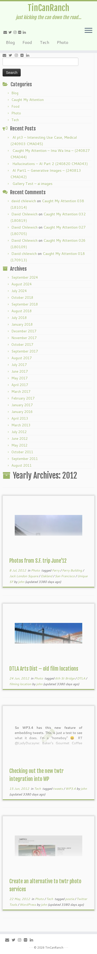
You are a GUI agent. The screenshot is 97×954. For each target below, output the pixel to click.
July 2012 (19, 431)
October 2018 (22, 297)
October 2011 (22, 452)
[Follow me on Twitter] (11, 32)
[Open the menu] (88, 31)
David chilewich (24, 253)
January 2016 (22, 411)
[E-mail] (6, 32)
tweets (58, 788)
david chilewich (23, 201)
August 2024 (21, 284)
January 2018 (22, 324)
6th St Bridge (65, 678)
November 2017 (23, 337)
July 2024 (19, 290)
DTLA (81, 678)
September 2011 (24, 458)
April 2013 (19, 418)
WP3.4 (71, 788)
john (21, 582)
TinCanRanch (48, 8)
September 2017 (24, 351)
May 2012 (19, 445)
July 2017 (19, 364)
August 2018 (21, 311)
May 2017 (19, 378)
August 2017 (21, 358)
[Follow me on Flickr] (20, 32)
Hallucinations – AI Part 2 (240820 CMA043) (50, 163)
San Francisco (65, 576)
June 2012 (19, 438)
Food (27, 42)
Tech (44, 42)
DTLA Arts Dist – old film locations (43, 669)
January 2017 (22, 405)
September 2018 (24, 304)
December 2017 (23, 331)
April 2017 (19, 384)
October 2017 (22, 344)
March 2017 (20, 391)
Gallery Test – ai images (32, 183)
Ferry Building (72, 570)
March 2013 (20, 425)
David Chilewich (24, 214)
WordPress (28, 904)
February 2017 (22, 398)
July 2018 (19, 317)
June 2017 (19, 371)
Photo (62, 42)
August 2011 (21, 465)
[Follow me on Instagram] (15, 32)
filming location (20, 684)
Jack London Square (24, 576)
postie (70, 899)
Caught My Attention (27, 99)
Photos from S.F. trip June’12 (37, 561)
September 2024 (24, 277)
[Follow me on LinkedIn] (25, 32)
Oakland (47, 576)
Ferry (56, 570)
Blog (10, 42)
